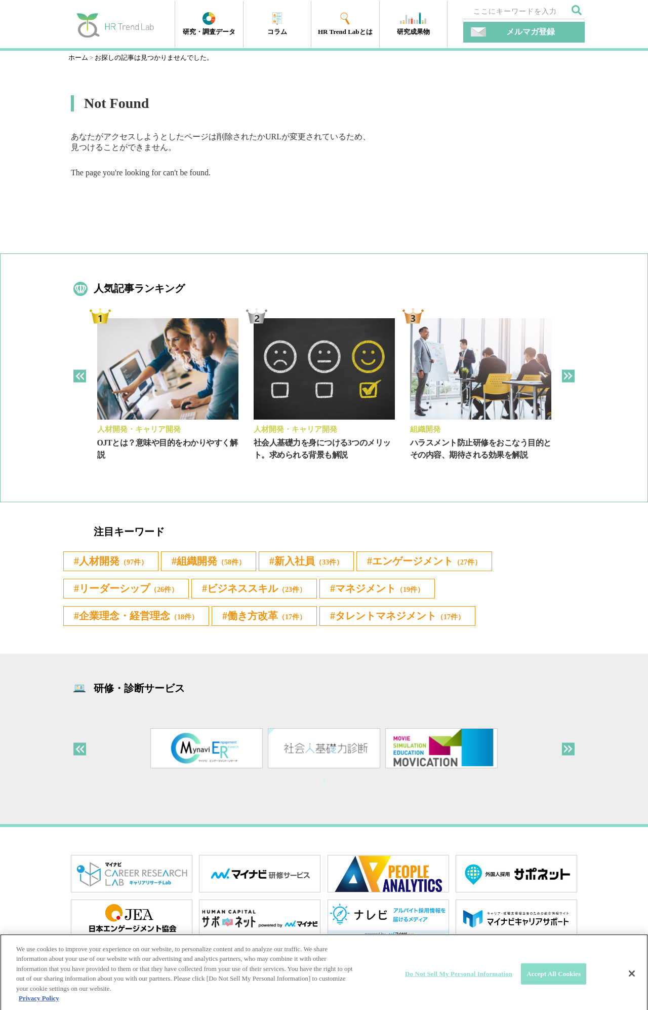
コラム (277, 23)
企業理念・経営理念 (138, 615)
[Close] (632, 985)
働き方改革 (266, 615)
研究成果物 (413, 23)
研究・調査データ (209, 23)
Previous (79, 375)
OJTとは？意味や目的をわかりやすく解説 (167, 448)
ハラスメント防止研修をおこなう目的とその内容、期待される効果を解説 (480, 448)
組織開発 (425, 429)
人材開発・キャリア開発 (139, 429)
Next (568, 375)
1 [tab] (324, 781)
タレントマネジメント (400, 615)
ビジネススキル (256, 588)
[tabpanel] (168, 397)
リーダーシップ (128, 588)
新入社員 (308, 561)
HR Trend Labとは (345, 23)
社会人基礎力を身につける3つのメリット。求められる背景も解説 (322, 448)
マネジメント (379, 588)
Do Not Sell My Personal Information (458, 985)
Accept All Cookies (553, 985)
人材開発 (113, 561)
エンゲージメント (426, 561)
